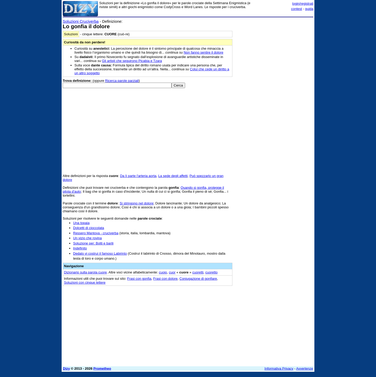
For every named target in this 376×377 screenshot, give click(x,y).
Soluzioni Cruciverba (81, 21)
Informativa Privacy (279, 368)
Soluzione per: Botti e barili (93, 243)
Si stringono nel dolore (136, 203)
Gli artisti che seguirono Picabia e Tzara (132, 61)
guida (309, 9)
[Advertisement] (274, 97)
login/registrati (302, 3)
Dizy (66, 368)
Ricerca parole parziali (122, 81)
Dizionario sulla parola (85, 272)
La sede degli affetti (173, 176)
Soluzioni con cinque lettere (84, 282)
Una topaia (81, 223)
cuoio (163, 272)
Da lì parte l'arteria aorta (138, 176)
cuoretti (197, 272)
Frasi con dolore (165, 279)
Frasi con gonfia (139, 279)
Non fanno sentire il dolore (203, 52)
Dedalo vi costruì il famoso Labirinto (100, 253)
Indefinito (80, 248)
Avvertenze (304, 368)
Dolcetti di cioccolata (88, 228)
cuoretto (211, 272)
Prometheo (102, 368)
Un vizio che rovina (87, 238)
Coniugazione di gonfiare (198, 279)
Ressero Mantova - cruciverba (95, 233)
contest (296, 9)
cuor (172, 272)
